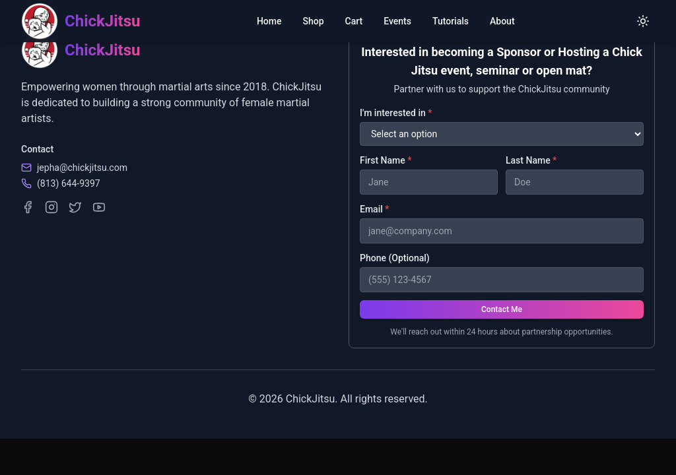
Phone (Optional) (395, 258)
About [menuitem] (502, 21)
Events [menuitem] (397, 21)
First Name (385, 160)
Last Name (531, 160)
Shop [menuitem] (313, 21)
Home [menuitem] (269, 21)
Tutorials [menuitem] (450, 21)
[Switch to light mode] (643, 21)
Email (374, 209)
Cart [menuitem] (354, 21)
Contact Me (501, 309)
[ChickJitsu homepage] (80, 21)
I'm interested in (396, 113)
